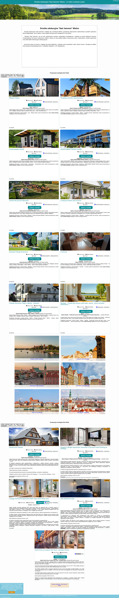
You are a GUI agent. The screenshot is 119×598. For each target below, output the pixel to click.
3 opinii (107, 465)
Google (20, 584)
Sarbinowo (106, 131)
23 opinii (89, 269)
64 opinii (42, 217)
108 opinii (40, 464)
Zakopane (55, 429)
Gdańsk (107, 480)
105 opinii (42, 269)
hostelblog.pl (116, 0)
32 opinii (39, 115)
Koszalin (106, 233)
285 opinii (107, 321)
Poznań (56, 480)
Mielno (107, 79)
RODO (14, 590)
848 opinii (73, 567)
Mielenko (55, 182)
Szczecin (106, 429)
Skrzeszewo (54, 131)
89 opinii (94, 166)
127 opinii (45, 320)
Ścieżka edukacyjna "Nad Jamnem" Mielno (59, 585)
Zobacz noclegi (34, 111)
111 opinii (94, 115)
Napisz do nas (74, 595)
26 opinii (94, 217)
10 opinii (92, 515)
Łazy (56, 79)
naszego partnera (22, 120)
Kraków (81, 531)
